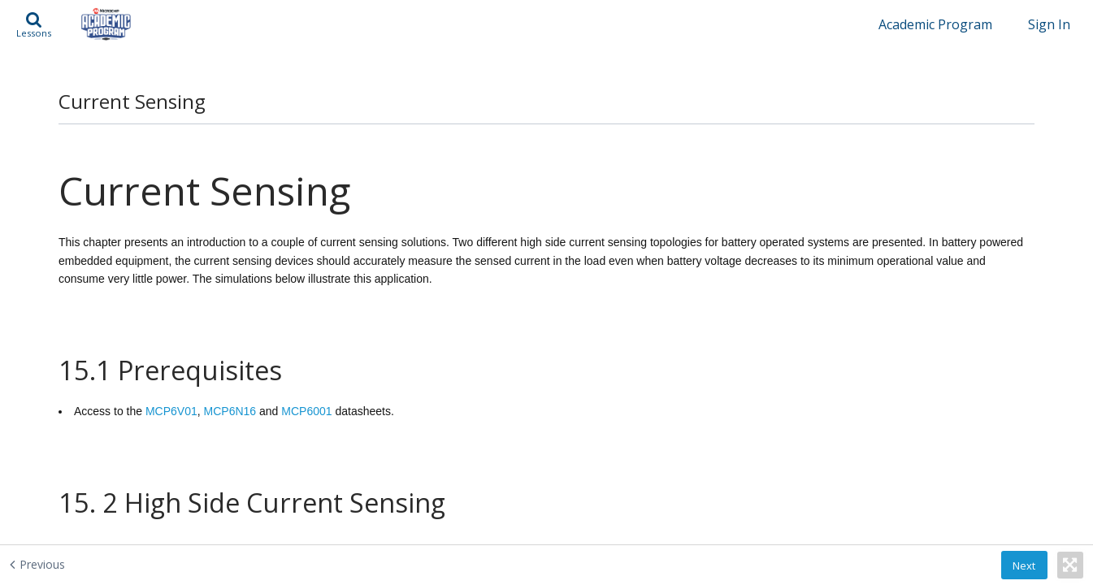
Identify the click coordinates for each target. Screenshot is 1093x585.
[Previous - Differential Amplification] (107, 564)
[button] (33, 24)
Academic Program (935, 24)
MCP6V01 (171, 390)
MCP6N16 (230, 390)
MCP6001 (306, 390)
